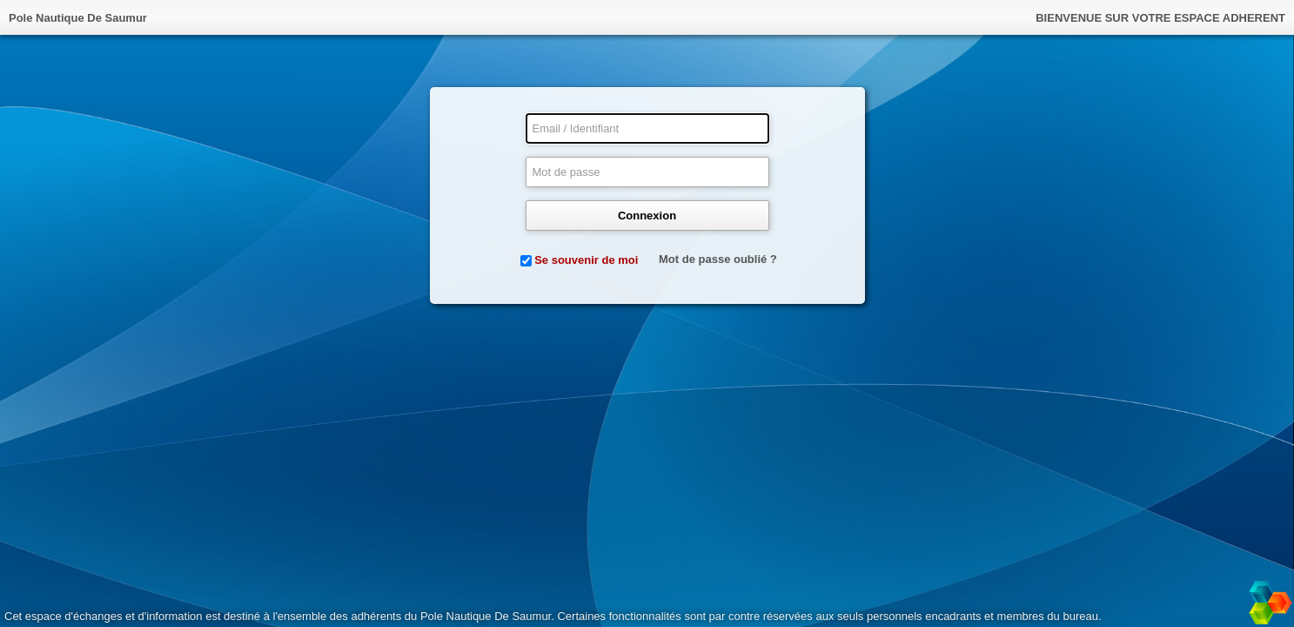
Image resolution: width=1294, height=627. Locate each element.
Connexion (647, 215)
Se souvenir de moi (586, 259)
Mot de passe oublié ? (718, 259)
